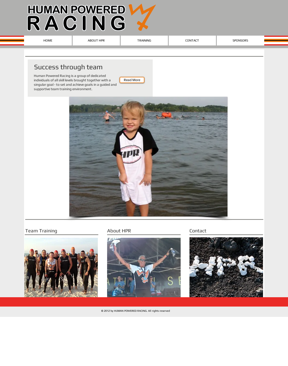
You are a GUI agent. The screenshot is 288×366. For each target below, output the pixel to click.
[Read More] (132, 80)
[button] (148, 156)
